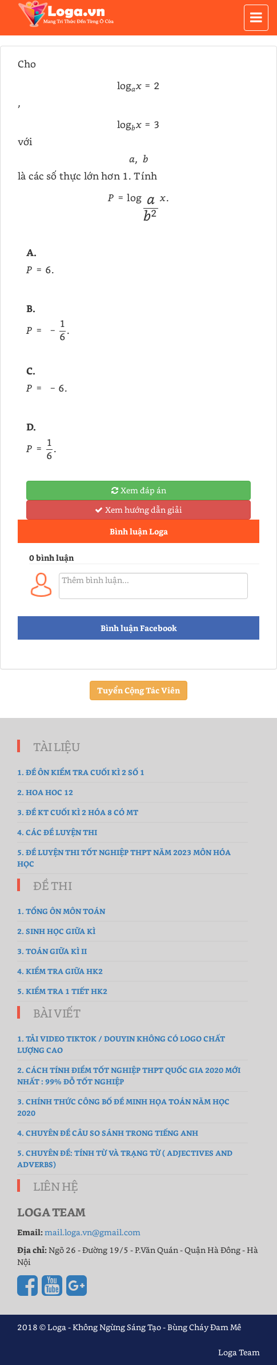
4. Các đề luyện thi (57, 832)
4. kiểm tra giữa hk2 (60, 971)
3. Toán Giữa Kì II (52, 951)
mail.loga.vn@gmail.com (92, 1232)
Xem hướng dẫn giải (138, 509)
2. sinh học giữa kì (56, 931)
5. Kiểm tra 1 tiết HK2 (62, 991)
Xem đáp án (138, 490)
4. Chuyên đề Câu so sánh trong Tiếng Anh (107, 1133)
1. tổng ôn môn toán (61, 911)
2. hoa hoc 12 (45, 792)
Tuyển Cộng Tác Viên (138, 690)
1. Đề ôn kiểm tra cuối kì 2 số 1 (80, 772)
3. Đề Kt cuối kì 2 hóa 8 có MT (77, 812)
